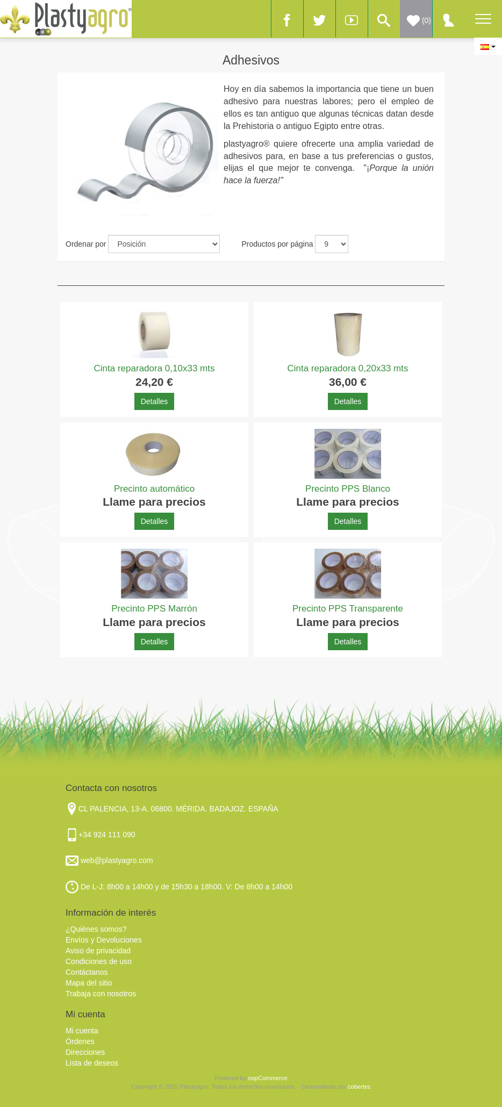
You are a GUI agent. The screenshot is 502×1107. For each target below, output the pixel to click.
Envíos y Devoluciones (104, 940)
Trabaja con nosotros (101, 993)
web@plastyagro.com (115, 860)
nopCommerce (267, 1078)
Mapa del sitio (89, 983)
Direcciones (85, 1052)
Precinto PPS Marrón (154, 608)
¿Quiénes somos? (96, 929)
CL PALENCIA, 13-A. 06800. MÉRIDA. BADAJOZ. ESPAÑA (178, 808)
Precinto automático (154, 489)
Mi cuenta (82, 1030)
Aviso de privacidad (98, 950)
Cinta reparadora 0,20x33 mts (348, 368)
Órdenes (80, 1041)
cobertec (359, 1086)
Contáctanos (87, 972)
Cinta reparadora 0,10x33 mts (154, 368)
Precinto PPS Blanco (347, 489)
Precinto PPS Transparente (347, 608)
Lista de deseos (92, 1063)
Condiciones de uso (99, 961)
